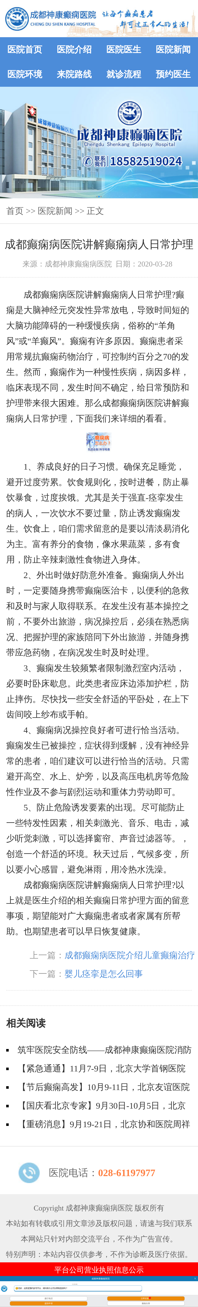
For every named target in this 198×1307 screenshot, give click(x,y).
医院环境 (24, 74)
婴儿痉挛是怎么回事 (104, 974)
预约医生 (173, 74)
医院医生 (123, 49)
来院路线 (74, 74)
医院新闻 (173, 49)
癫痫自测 (146, 1303)
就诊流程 (123, 74)
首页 (15, 211)
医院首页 (24, 49)
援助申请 (49, 1303)
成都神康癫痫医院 (101, 1278)
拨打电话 (49, 1298)
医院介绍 (74, 49)
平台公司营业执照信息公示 (99, 1270)
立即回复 (146, 1298)
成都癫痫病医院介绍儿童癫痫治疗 (130, 955)
